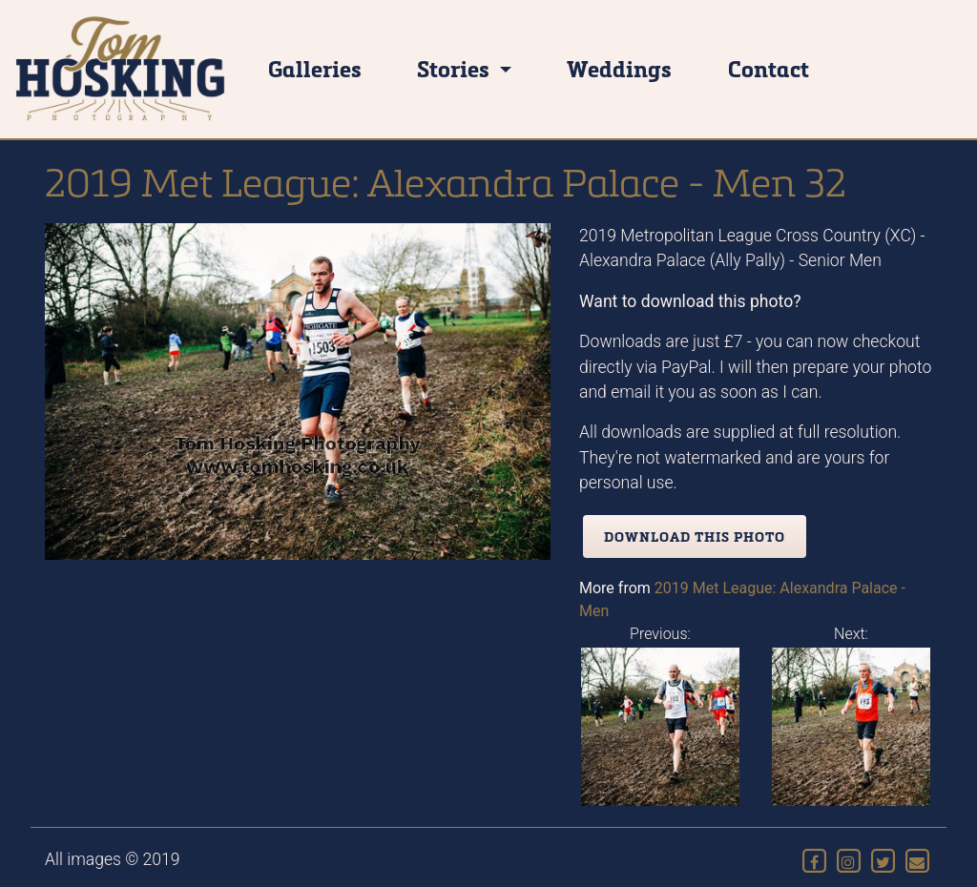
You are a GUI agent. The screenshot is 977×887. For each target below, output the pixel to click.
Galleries (315, 68)
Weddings (619, 68)
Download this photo (694, 536)
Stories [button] (455, 68)
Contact (768, 68)
